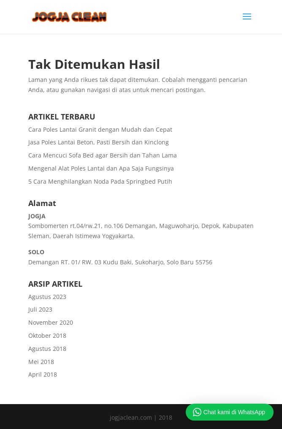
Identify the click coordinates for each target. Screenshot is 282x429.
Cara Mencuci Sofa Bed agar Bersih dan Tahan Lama (102, 155)
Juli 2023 (40, 309)
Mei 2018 (41, 362)
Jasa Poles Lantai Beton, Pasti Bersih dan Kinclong (98, 142)
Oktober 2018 (47, 335)
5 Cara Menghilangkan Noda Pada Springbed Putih (100, 181)
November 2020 (50, 322)
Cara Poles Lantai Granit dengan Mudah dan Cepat (100, 129)
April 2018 (42, 374)
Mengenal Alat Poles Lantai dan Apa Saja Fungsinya (101, 168)
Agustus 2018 (47, 349)
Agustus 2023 (47, 297)
